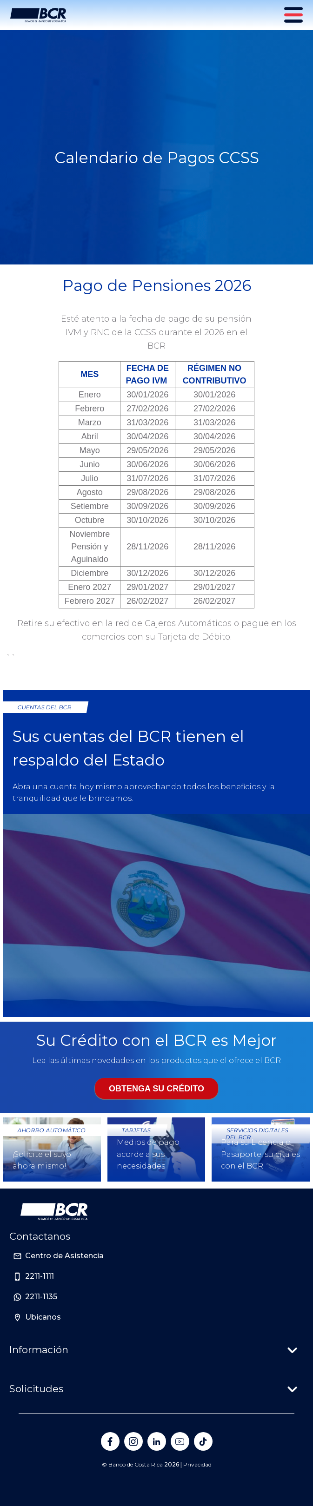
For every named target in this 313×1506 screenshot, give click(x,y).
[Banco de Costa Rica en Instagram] (133, 1441)
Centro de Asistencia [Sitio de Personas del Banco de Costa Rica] (64, 1255)
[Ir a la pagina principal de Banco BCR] (54, 1212)
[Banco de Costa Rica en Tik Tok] (203, 1441)
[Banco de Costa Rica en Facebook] (110, 1441)
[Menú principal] (294, 15)
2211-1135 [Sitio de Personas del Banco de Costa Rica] (41, 1296)
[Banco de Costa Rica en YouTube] (180, 1441)
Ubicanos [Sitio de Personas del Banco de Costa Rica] (43, 1317)
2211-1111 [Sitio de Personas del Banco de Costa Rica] (39, 1276)
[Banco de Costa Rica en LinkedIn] (156, 1441)
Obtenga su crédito (156, 1088)
